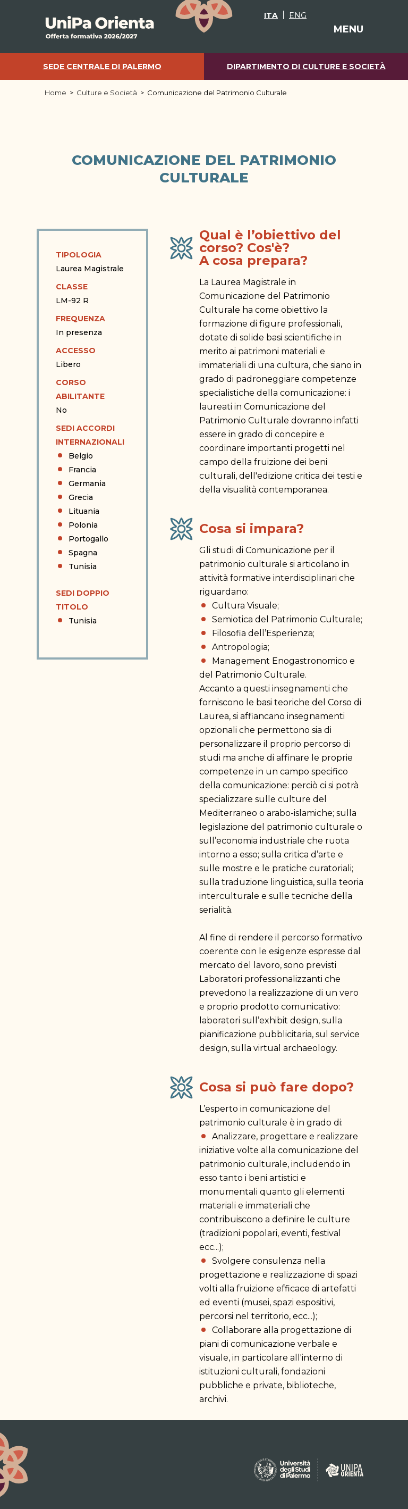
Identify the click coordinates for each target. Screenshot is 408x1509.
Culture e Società (106, 92)
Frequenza (80, 318)
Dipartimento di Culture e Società (306, 67)
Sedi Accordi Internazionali (90, 435)
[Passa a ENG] (297, 15)
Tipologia (78, 255)
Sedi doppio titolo (82, 600)
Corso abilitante (80, 389)
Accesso (76, 350)
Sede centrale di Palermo (102, 67)
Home (55, 92)
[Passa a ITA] (271, 15)
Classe (72, 286)
